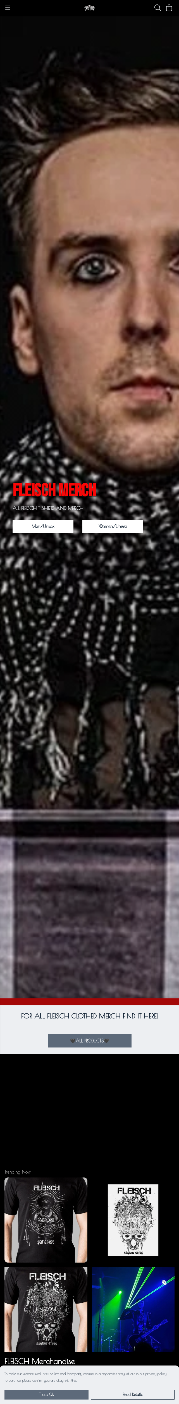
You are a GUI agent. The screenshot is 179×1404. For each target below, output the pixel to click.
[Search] (157, 7)
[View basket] (169, 7)
